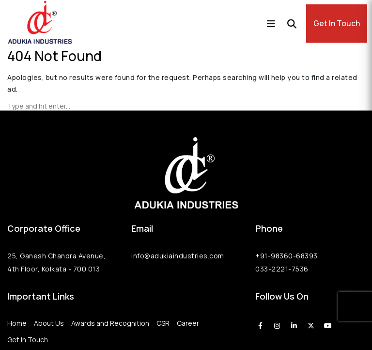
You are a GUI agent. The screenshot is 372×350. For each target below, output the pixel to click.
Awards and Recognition (110, 323)
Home (17, 323)
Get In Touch (336, 23)
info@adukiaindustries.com (177, 255)
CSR (163, 323)
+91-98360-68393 (286, 255)
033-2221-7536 (282, 268)
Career (188, 323)
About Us (49, 323)
